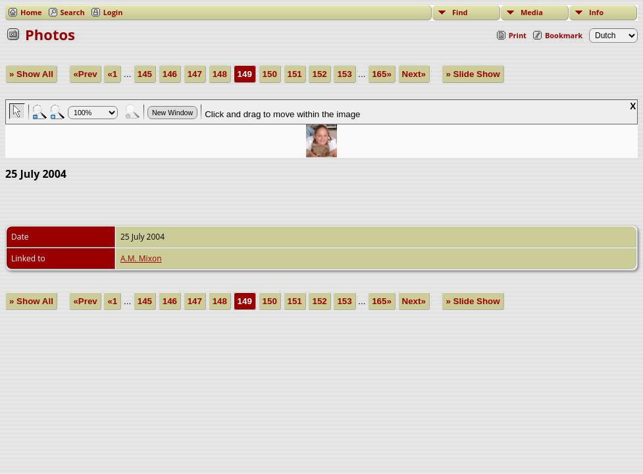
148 (220, 74)
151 (295, 74)
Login (113, 12)
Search (73, 12)
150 (270, 74)
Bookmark (563, 35)
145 (145, 74)
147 (195, 74)
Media (532, 12)
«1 (112, 74)
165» (382, 74)
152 (319, 74)
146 (170, 74)
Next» (414, 74)
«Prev (85, 74)
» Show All (31, 74)
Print (518, 35)
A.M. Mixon (140, 258)
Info (596, 12)
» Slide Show (473, 74)
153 (344, 74)
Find (460, 12)
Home (31, 12)
